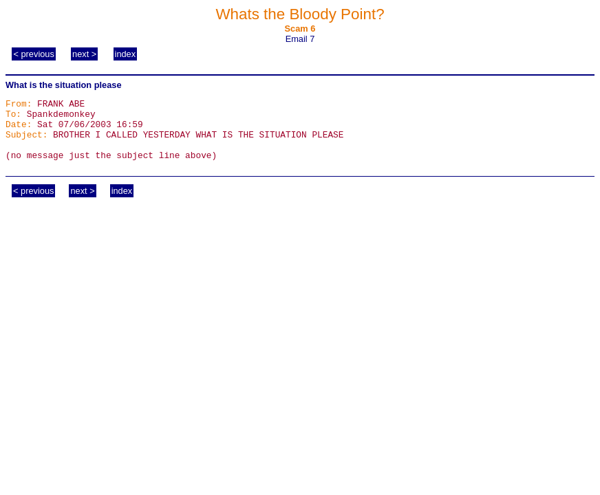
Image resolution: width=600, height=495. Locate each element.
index (125, 54)
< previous (33, 54)
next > (84, 54)
